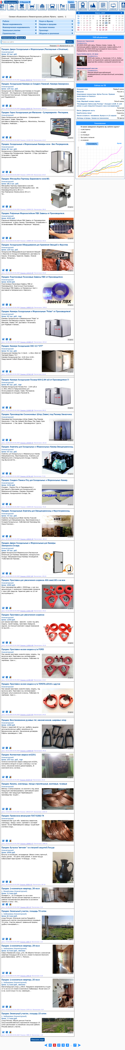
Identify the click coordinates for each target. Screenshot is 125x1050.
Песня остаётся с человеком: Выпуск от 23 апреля (96, 115)
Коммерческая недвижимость (16, 27)
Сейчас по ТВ (100, 85)
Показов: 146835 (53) (26, 307)
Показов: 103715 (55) (26, 175)
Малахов (80, 92)
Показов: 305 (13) (25, 907)
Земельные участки (11, 30)
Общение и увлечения (49, 33)
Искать (70, 42)
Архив (119, 143)
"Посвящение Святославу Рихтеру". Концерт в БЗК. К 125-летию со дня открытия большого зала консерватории (99, 105)
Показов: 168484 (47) (26, 843)
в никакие (84, 140)
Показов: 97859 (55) (26, 884)
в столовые (85, 135)
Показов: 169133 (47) (26, 812)
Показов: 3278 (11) (26, 1009)
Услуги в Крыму (46, 21)
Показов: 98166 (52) (26, 80)
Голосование (100, 123)
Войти (71, 2)
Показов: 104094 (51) (26, 209)
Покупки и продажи (47, 24)
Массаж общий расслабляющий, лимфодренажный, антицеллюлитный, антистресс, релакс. (100, 75)
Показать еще (37, 1039)
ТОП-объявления (100, 37)
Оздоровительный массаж (87, 68)
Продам (21, 38)
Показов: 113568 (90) (26, 750)
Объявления (11, 2)
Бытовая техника (47, 27)
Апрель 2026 (100, 13)
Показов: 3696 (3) (25, 1035)
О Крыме (25, 2)
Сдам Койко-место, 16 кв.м (87, 54)
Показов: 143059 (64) (26, 507)
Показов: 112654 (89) (26, 645)
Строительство (9, 33)
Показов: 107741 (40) (26, 476)
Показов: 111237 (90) (26, 714)
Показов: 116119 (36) (26, 273)
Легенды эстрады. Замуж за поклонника (93, 118)
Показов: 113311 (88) (26, 611)
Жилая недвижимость (12, 24)
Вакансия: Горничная (85, 41)
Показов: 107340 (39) (26, 374)
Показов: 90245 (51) (26, 108)
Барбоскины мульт (84, 113)
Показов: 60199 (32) (26, 780)
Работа (6, 21)
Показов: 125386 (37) (26, 342)
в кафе (83, 132)
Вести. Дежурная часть (86, 110)
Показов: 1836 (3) (25, 942)
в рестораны (85, 129)
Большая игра (82, 89)
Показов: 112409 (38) (26, 410)
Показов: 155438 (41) (26, 443)
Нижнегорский (8, 38)
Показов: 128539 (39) (26, 539)
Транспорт (43, 30)
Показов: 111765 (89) (26, 680)
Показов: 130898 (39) (26, 241)
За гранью (81, 99)
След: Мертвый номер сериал (88, 101)
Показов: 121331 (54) (26, 140)
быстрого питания (87, 137)
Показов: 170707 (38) (26, 576)
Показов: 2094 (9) (25, 975)
